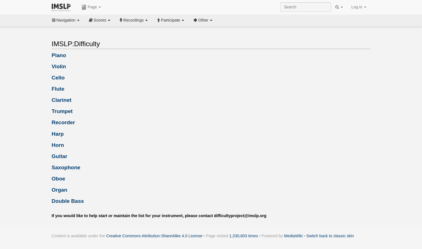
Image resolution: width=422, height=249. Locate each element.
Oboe (58, 179)
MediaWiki (293, 236)
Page (91, 7)
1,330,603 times (243, 236)
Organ (59, 190)
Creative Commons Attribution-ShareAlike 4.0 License (154, 236)
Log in (358, 7)
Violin (59, 66)
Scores (99, 20)
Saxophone (66, 167)
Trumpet (62, 111)
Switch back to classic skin (330, 236)
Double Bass (68, 201)
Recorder (63, 122)
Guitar (59, 156)
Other (203, 20)
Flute (58, 89)
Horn (58, 145)
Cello (58, 78)
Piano (59, 55)
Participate (170, 20)
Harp (58, 134)
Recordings (134, 20)
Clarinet (62, 100)
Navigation (65, 20)
